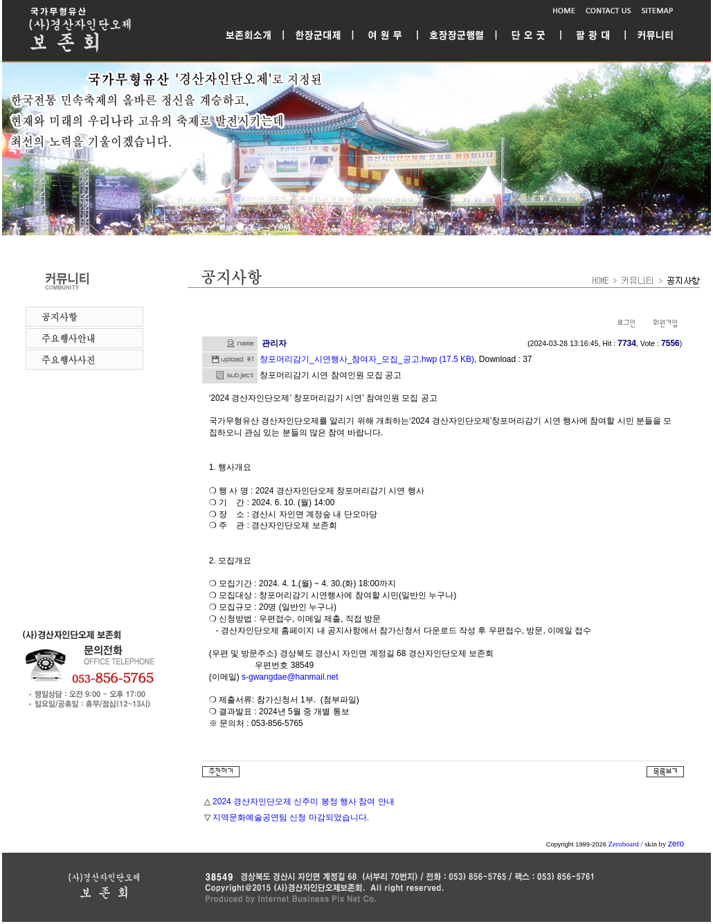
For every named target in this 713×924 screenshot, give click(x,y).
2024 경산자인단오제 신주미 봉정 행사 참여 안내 (304, 801)
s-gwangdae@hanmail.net (290, 677)
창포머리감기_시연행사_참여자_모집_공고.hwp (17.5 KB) (367, 359)
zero (676, 844)
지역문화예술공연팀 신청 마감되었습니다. (291, 817)
